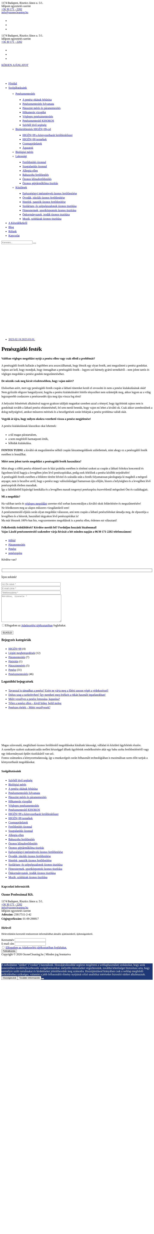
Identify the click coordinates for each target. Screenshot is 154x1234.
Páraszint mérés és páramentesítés (41, 108)
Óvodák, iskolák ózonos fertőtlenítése (43, 197)
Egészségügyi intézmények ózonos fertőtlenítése (49, 193)
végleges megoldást (36, 503)
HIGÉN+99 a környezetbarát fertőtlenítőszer (47, 135)
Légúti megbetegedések (21, 658)
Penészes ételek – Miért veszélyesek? (29, 712)
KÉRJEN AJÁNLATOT (14, 65)
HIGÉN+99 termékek (34, 139)
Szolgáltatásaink (17, 87)
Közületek (21, 187)
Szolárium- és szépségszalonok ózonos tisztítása (49, 206)
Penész (12, 548)
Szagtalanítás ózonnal (34, 166)
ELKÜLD (7, 638)
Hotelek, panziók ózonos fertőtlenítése (44, 201)
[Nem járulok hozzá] (42, 983)
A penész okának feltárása (37, 99)
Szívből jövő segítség (34, 124)
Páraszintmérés (16, 670)
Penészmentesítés (25, 93)
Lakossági (21, 156)
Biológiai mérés (24, 151)
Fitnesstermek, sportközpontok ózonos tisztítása (49, 210)
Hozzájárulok (9, 983)
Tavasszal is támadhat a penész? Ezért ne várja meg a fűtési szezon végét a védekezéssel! (58, 695)
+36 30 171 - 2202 (11, 9)
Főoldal (12, 83)
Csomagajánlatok (32, 143)
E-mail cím (7, 948)
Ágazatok (27, 147)
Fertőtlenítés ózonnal (34, 162)
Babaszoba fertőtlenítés (35, 174)
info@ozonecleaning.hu (14, 12)
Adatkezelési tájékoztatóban (37, 630)
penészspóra (15, 553)
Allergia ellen (30, 170)
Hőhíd (11, 540)
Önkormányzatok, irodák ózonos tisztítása (46, 214)
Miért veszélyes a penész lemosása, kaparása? (34, 704)
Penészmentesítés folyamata (38, 103)
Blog (11, 227)
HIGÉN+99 (15, 654)
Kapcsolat (14, 235)
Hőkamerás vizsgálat (34, 112)
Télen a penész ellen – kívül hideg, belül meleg (34, 708)
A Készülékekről (17, 222)
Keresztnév (7, 945)
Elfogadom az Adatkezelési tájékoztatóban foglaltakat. (36, 952)
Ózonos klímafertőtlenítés (37, 179)
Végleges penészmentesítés (37, 116)
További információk (29, 983)
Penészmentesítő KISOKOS (38, 120)
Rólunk (12, 231)
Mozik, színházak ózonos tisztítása (41, 218)
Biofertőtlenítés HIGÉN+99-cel (33, 129)
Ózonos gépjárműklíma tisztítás (40, 183)
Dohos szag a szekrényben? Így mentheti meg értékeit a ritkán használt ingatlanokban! (57, 700)
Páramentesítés (16, 544)
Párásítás (13, 666)
